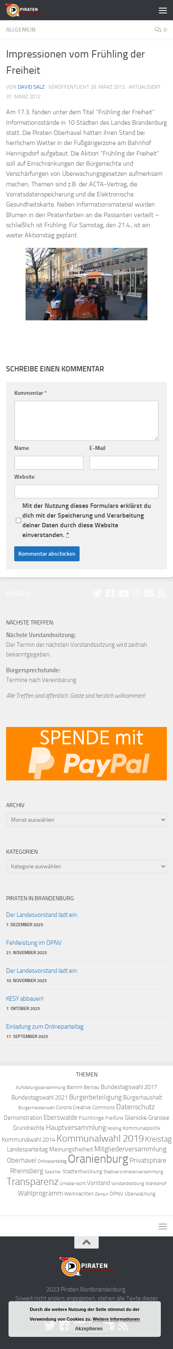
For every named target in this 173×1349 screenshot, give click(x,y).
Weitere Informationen (116, 1319)
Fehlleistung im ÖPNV (34, 942)
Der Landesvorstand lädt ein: (42, 915)
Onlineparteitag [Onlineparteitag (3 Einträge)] (52, 1161)
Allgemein (21, 29)
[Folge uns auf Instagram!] (136, 593)
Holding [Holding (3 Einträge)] (114, 1128)
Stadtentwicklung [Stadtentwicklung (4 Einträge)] (82, 1171)
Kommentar (30, 393)
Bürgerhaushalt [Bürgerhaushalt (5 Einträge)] (142, 1097)
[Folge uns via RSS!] (162, 593)
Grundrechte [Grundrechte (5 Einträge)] (29, 1128)
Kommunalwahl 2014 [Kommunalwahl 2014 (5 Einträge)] (28, 1139)
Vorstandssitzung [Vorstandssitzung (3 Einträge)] (127, 1183)
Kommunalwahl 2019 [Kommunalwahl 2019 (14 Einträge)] (100, 1138)
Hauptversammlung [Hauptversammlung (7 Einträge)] (76, 1127)
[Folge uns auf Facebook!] (110, 593)
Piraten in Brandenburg (40, 898)
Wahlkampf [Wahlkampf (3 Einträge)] (156, 1183)
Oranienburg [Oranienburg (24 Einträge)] (98, 1159)
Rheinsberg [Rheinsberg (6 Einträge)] (26, 1171)
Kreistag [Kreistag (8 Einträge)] (158, 1139)
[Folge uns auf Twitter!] (97, 593)
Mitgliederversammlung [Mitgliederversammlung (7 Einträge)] (130, 1149)
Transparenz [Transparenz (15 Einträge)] (32, 1181)
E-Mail (97, 448)
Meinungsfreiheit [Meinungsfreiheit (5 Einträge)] (71, 1149)
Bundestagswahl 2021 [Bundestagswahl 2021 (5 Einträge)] (39, 1097)
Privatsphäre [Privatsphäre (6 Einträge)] (148, 1160)
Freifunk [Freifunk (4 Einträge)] (114, 1118)
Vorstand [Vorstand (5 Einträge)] (98, 1183)
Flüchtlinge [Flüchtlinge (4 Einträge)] (91, 1118)
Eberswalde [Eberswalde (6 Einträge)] (60, 1117)
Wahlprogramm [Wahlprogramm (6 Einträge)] (40, 1193)
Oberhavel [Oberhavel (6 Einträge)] (22, 1160)
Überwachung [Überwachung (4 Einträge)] (140, 1194)
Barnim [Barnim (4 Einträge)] (74, 1087)
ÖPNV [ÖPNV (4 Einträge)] (116, 1194)
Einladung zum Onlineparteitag (45, 1026)
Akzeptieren (89, 1329)
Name (21, 448)
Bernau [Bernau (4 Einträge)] (91, 1087)
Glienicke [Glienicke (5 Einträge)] (136, 1117)
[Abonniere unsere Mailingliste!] (149, 593)
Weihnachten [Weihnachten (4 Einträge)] (79, 1194)
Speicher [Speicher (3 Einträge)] (53, 1171)
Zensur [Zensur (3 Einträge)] (101, 1194)
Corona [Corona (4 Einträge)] (63, 1107)
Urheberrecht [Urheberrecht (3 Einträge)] (73, 1183)
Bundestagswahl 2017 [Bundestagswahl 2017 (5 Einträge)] (129, 1087)
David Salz (31, 87)
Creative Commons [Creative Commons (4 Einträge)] (94, 1107)
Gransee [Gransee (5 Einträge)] (158, 1117)
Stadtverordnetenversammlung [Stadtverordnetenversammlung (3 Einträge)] (133, 1171)
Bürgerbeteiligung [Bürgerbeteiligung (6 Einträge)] (95, 1097)
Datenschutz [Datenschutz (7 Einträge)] (135, 1107)
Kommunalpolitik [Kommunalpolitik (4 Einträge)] (141, 1128)
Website (24, 476)
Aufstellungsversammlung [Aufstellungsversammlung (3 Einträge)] (40, 1087)
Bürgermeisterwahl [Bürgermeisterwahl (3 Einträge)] (36, 1107)
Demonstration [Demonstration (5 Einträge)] (23, 1117)
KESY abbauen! (25, 998)
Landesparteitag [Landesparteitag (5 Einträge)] (27, 1149)
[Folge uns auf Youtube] (123, 593)
